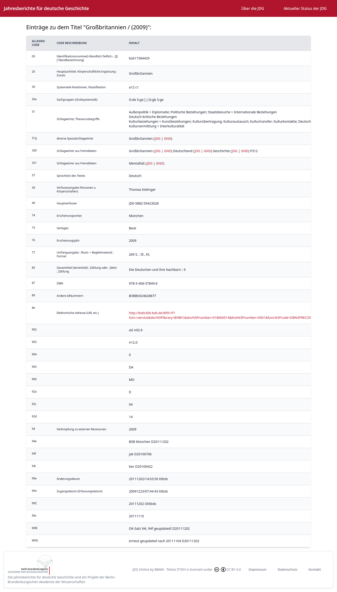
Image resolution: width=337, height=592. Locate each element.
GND (167, 138)
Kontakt (314, 569)
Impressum (257, 569)
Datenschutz (287, 569)
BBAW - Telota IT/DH (170, 569)
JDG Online (140, 569)
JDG (157, 138)
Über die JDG (252, 8)
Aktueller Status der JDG (305, 8)
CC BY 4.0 (227, 569)
